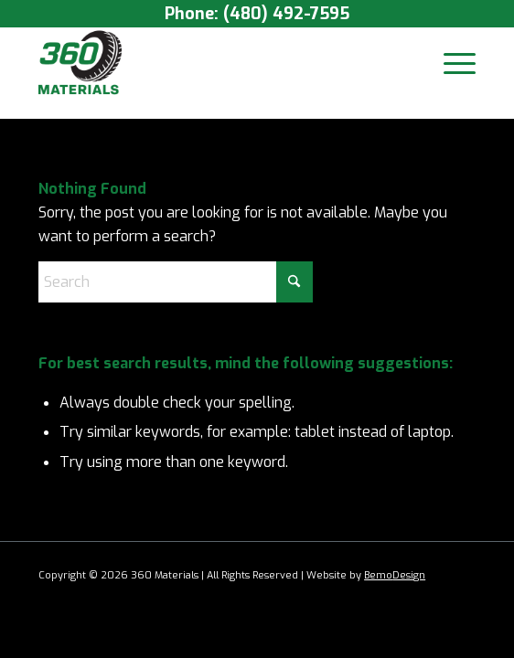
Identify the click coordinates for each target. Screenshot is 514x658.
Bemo (378, 575)
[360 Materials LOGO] (213, 63)
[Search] (175, 281)
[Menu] (450, 63)
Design (408, 575)
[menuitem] (450, 63)
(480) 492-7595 (286, 14)
